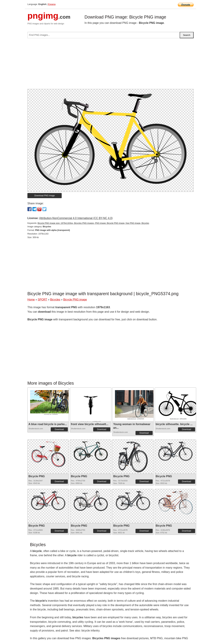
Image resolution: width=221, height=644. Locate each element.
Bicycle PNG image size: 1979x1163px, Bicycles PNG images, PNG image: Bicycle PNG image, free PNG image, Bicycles (93, 223)
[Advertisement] (110, 65)
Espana (52, 4)
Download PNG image (44, 195)
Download (59, 429)
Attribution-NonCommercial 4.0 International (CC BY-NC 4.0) (76, 218)
